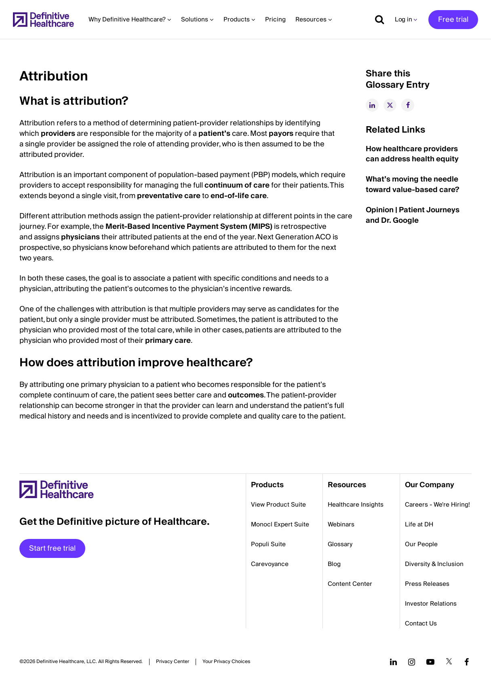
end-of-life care (239, 196)
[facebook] (407, 105)
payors (281, 133)
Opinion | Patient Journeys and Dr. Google (412, 215)
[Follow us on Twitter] (449, 662)
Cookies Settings (226, 662)
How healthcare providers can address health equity (412, 154)
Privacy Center (172, 662)
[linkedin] (372, 105)
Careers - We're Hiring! (437, 504)
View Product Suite (278, 504)
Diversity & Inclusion (434, 564)
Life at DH (419, 524)
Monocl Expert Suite (280, 524)
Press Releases (427, 583)
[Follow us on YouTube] (430, 662)
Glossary (340, 544)
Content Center (350, 583)
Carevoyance (270, 564)
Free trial (453, 19)
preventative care (168, 196)
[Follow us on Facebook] (467, 662)
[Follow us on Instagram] (412, 662)
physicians (80, 237)
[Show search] (376, 19)
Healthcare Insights (356, 504)
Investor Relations (431, 603)
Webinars (341, 524)
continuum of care (237, 185)
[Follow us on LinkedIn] (393, 662)
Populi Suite (268, 544)
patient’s (214, 133)
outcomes (246, 395)
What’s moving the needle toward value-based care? (412, 184)
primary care (168, 340)
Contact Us (421, 623)
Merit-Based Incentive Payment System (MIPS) (188, 226)
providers (58, 133)
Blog (334, 564)
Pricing (275, 19)
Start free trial (52, 548)
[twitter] (390, 105)
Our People (421, 544)
